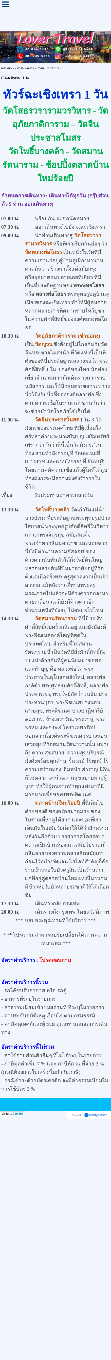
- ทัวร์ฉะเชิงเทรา (24, 68)
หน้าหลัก (6, 68)
